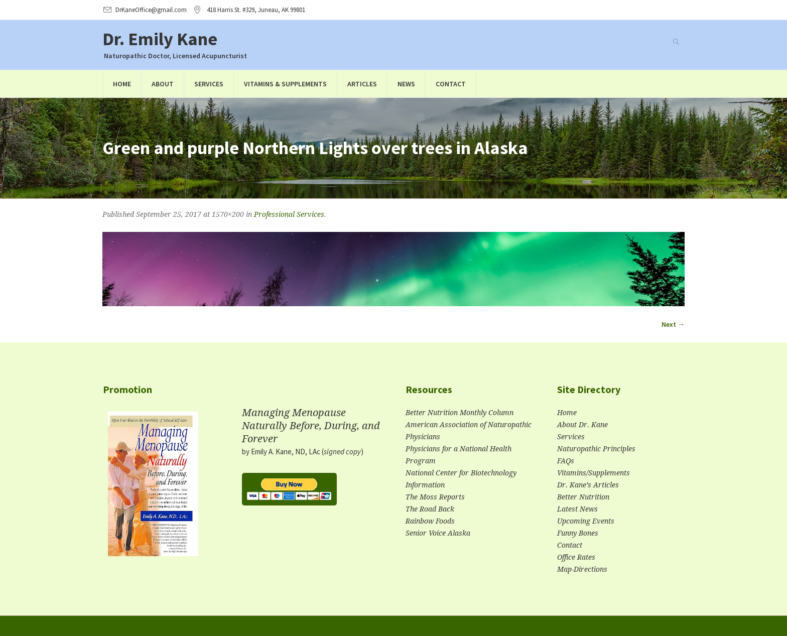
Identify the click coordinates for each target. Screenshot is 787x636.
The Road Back (430, 509)
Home (567, 413)
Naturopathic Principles (596, 449)
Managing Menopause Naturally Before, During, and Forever (311, 426)
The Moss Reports (435, 497)
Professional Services (289, 214)
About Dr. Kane (582, 425)
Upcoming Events (585, 521)
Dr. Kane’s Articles (588, 485)
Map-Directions (582, 569)
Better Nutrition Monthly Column (459, 413)
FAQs (565, 461)
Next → (673, 324)
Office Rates (576, 557)
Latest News (577, 509)
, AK (256, 10)
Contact (569, 545)
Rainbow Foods (430, 521)
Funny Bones (577, 533)
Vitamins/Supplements (593, 473)
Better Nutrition (583, 497)
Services (571, 437)
